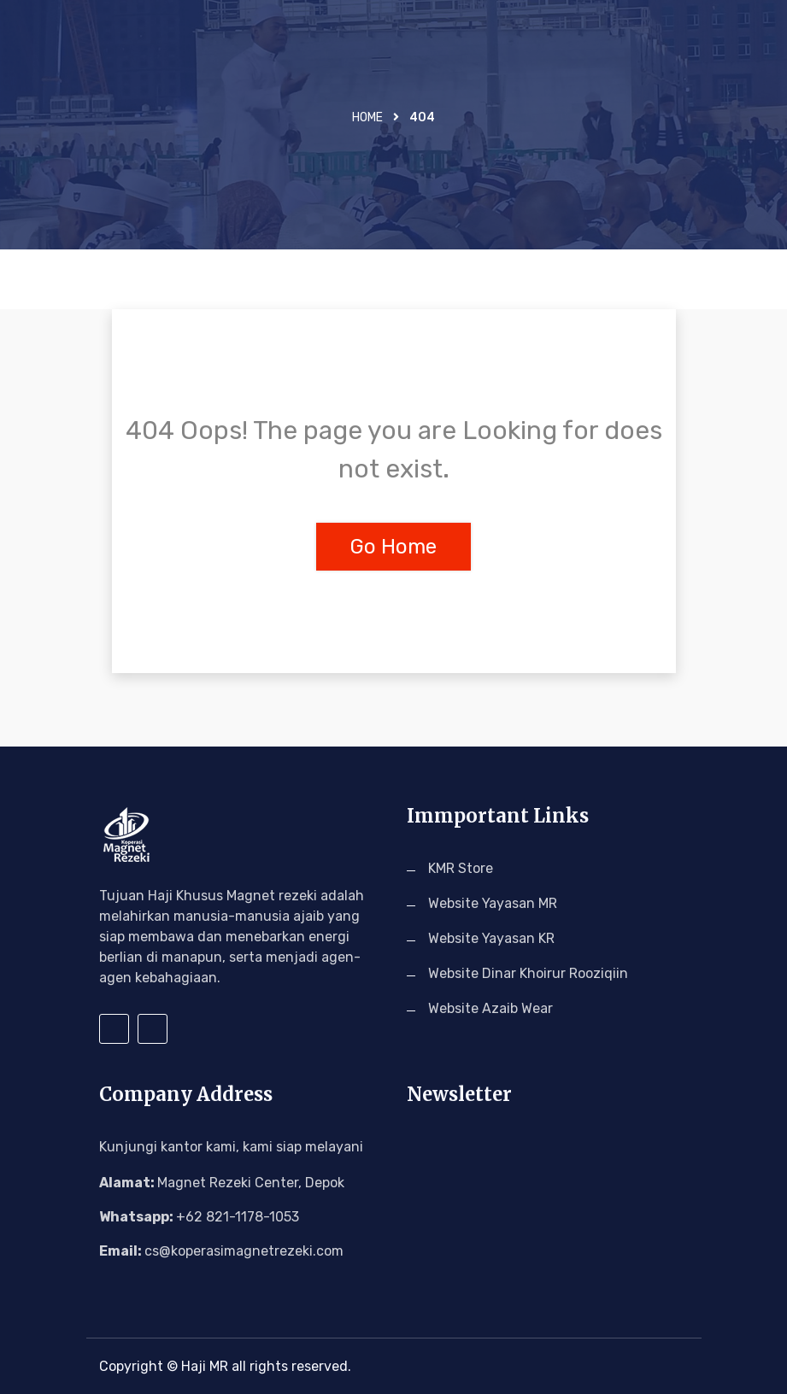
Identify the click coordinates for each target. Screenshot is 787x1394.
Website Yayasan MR (492, 903)
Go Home (393, 547)
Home (367, 117)
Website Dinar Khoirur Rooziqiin (528, 973)
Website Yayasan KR (491, 938)
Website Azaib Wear (490, 1008)
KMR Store (460, 868)
